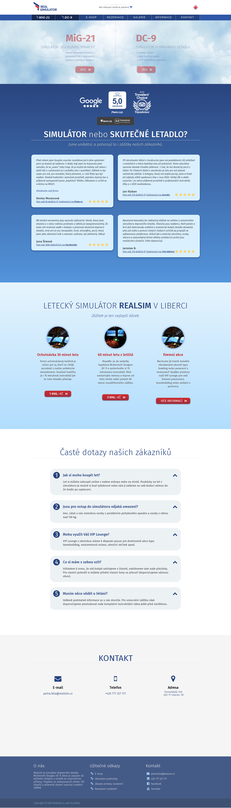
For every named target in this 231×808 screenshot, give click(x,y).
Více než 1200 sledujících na (56, 244)
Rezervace (115, 17)
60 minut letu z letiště (115, 355)
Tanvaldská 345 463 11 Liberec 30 (173, 694)
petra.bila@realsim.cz (58, 694)
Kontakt (187, 17)
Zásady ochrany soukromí (106, 784)
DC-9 (68, 17)
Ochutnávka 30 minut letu (58, 355)
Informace (163, 17)
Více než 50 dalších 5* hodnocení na (59, 201)
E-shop (91, 17)
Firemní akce (173, 355)
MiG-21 (44, 17)
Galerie (139, 17)
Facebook (154, 784)
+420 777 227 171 (115, 694)
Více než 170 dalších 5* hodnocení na (146, 194)
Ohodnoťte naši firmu (47, 190)
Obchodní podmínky (104, 779)
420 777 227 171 (157, 779)
